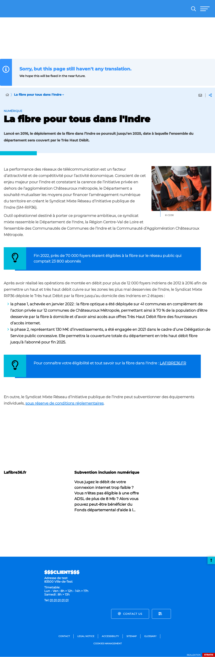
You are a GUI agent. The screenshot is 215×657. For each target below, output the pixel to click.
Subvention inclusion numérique (106, 472)
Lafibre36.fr (15, 472)
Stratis (208, 654)
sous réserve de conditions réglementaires (64, 403)
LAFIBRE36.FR (173, 363)
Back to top (211, 560)
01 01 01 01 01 (59, 600)
